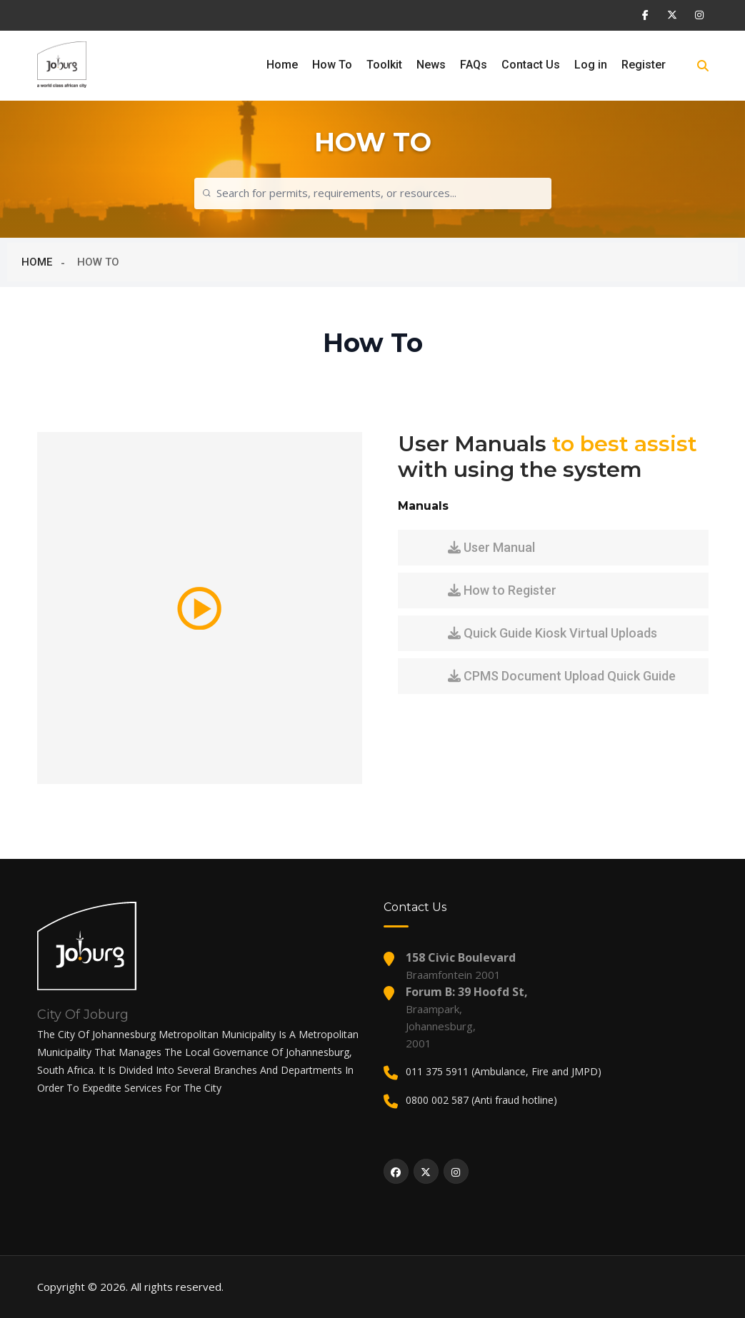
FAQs (473, 64)
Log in (590, 64)
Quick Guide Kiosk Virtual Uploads (552, 632)
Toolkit (384, 64)
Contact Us (530, 64)
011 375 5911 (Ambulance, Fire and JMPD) (503, 1071)
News (431, 64)
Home (282, 64)
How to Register (502, 590)
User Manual (491, 547)
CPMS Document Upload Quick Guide (562, 675)
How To (332, 64)
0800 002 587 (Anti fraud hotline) (481, 1100)
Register (643, 64)
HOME (36, 262)
